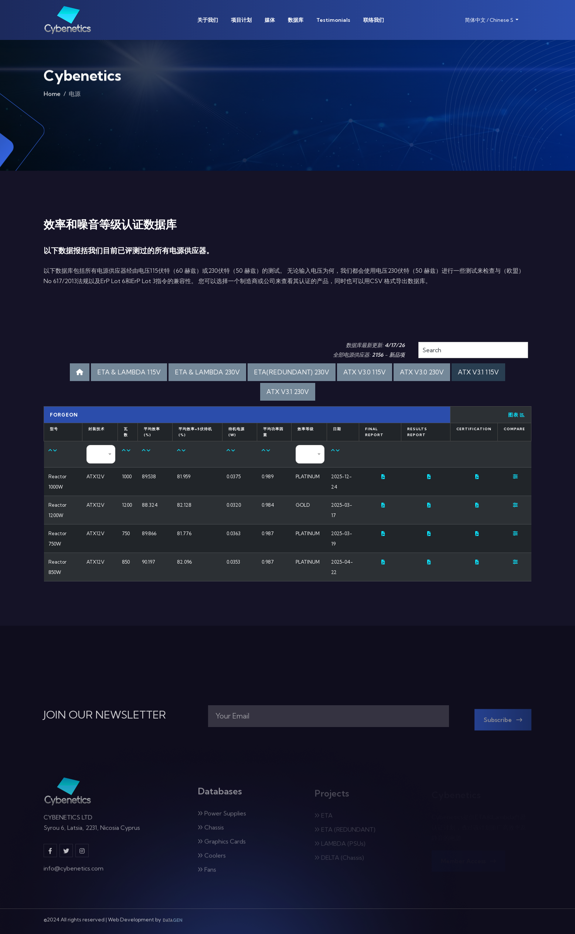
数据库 (295, 20)
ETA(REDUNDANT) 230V (291, 372)
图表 (516, 415)
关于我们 (207, 20)
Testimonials (333, 20)
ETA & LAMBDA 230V (207, 372)
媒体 (270, 20)
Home (52, 97)
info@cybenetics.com (73, 873)
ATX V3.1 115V (478, 372)
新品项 (397, 354)
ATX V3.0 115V (364, 372)
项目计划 (241, 20)
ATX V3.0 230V (422, 372)
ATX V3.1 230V (287, 391)
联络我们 (373, 20)
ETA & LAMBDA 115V (129, 372)
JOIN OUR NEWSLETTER (105, 715)
